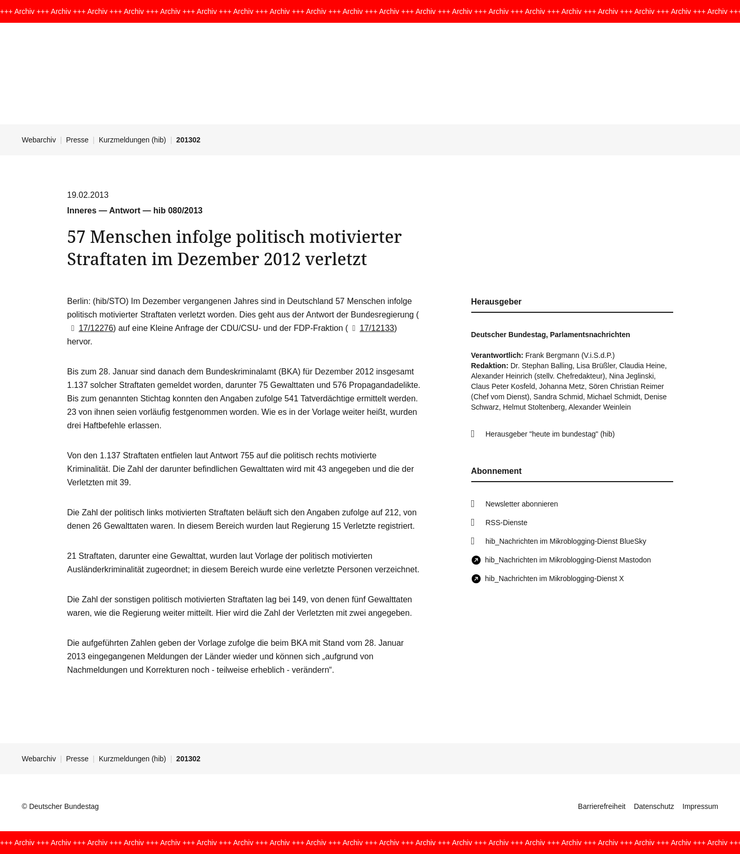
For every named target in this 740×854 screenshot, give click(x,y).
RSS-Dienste (507, 522)
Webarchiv (39, 140)
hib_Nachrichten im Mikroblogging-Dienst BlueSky (566, 541)
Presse (77, 140)
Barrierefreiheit (602, 806)
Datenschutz (654, 806)
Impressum (700, 806)
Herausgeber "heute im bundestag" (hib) (550, 434)
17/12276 (90, 328)
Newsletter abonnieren (522, 504)
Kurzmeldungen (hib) (132, 140)
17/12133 (371, 328)
